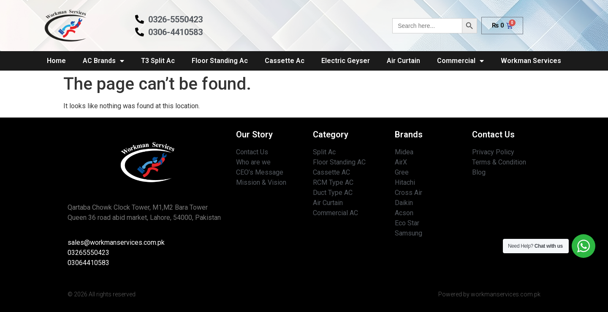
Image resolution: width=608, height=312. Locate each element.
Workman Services (531, 61)
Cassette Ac (284, 61)
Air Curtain (403, 61)
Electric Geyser (345, 61)
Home (56, 61)
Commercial (460, 60)
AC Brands (103, 60)
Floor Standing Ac (220, 61)
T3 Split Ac (158, 61)
